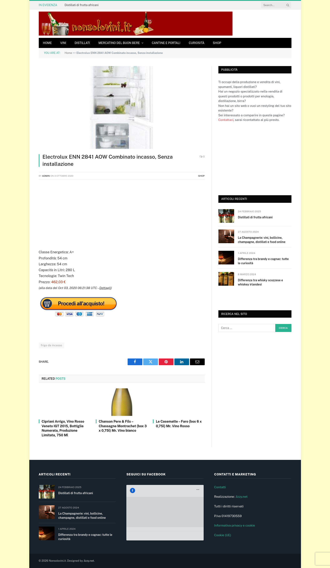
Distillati (82, 43)
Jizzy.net (241, 496)
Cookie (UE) (222, 535)
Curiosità (196, 43)
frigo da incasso (51, 345)
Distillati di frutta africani (81, 5)
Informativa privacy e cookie (234, 525)
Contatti (220, 487)
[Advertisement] (122, 213)
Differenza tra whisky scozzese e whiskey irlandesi (260, 282)
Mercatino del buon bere (119, 43)
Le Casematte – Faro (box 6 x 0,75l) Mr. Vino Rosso (179, 423)
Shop (217, 43)
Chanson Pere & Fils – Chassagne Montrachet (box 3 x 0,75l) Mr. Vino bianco (123, 426)
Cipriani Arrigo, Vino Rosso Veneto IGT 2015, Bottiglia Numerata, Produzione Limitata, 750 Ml (63, 428)
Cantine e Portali (166, 43)
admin (46, 176)
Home (47, 43)
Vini (63, 43)
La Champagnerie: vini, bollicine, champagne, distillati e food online (262, 240)
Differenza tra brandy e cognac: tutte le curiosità (263, 261)
